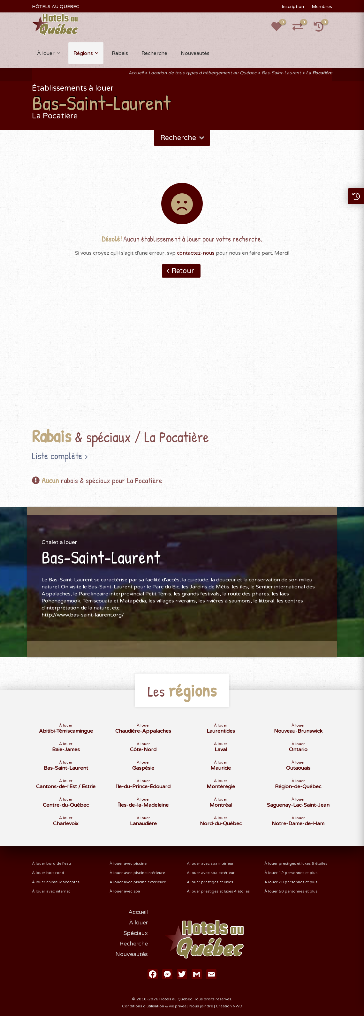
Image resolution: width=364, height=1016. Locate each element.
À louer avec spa (125, 891)
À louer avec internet (51, 891)
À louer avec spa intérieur (210, 863)
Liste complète (57, 455)
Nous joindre (201, 1006)
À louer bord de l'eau (51, 863)
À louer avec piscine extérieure (138, 882)
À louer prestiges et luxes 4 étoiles (218, 891)
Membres (322, 6)
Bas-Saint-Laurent (281, 73)
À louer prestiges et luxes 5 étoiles (295, 863)
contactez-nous (196, 253)
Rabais (120, 53)
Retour (182, 271)
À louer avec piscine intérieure (137, 872)
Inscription (293, 6)
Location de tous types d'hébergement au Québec (202, 73)
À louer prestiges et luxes (210, 882)
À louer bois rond (48, 872)
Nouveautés (195, 53)
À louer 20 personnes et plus (290, 882)
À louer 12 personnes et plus (290, 872)
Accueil (135, 73)
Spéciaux (136, 933)
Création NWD (229, 1006)
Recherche (154, 53)
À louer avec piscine (128, 863)
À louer (46, 53)
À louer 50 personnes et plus (290, 891)
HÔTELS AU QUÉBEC (55, 6)
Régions (83, 53)
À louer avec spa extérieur (211, 872)
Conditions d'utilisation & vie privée (154, 1006)
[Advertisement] (182, 362)
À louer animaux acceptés (56, 882)
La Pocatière (319, 73)
